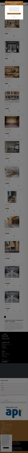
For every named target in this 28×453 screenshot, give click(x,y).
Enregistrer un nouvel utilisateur (14, 13)
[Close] (22, 2)
